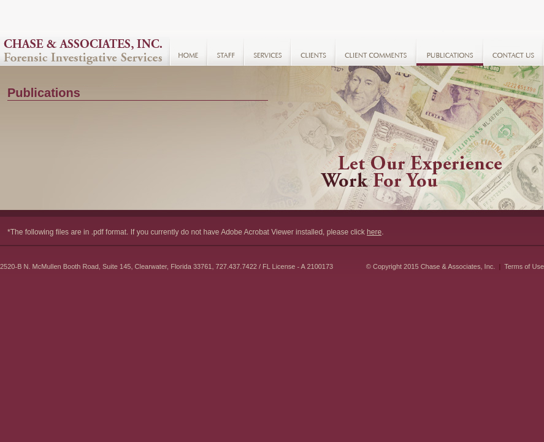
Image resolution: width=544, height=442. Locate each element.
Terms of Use (524, 266)
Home (188, 51)
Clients (313, 51)
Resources (449, 51)
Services (267, 51)
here (374, 232)
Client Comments (375, 51)
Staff (225, 51)
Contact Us (513, 51)
